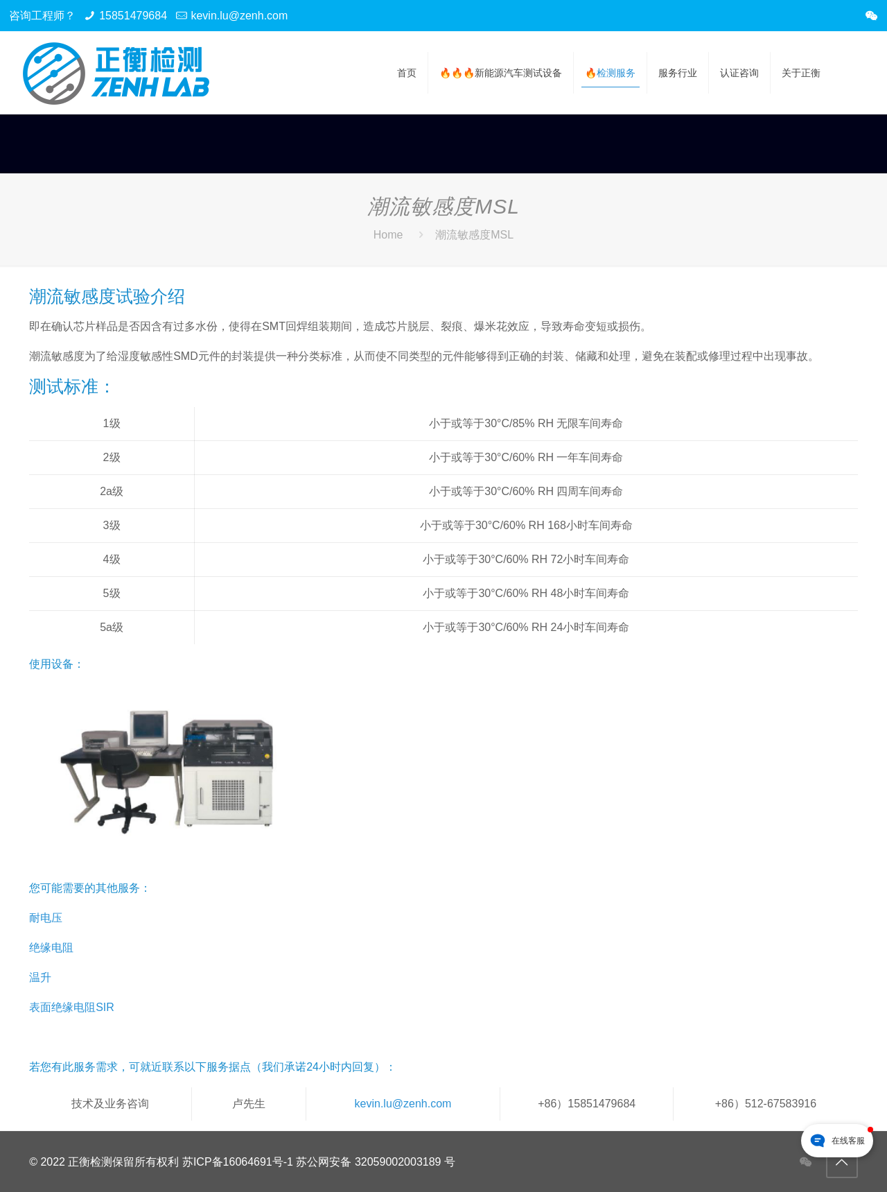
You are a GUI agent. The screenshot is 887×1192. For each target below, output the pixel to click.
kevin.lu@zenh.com (239, 15)
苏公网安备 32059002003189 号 (375, 1162)
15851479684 (133, 15)
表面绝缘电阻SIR (71, 1007)
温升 (40, 977)
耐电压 (45, 918)
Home (388, 235)
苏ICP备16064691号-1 (237, 1162)
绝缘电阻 (51, 947)
